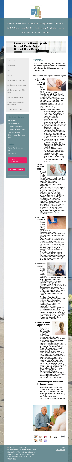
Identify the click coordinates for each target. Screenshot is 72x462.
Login (63, 447)
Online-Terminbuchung (15, 160)
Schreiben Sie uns (16, 169)
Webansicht (60, 450)
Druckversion (13, 447)
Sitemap (23, 447)
